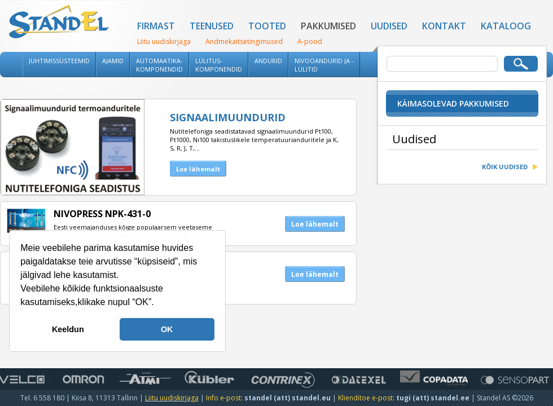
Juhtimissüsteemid (59, 60)
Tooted (267, 26)
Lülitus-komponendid (218, 64)
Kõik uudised (505, 166)
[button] (158, 303)
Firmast (156, 26)
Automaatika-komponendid (159, 64)
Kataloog (506, 26)
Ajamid (113, 60)
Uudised (389, 26)
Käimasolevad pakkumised (453, 103)
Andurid (268, 60)
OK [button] (167, 329)
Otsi (521, 64)
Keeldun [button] (68, 329)
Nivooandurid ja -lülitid (324, 64)
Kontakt (444, 26)
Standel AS (59, 22)
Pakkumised (328, 26)
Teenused (212, 26)
